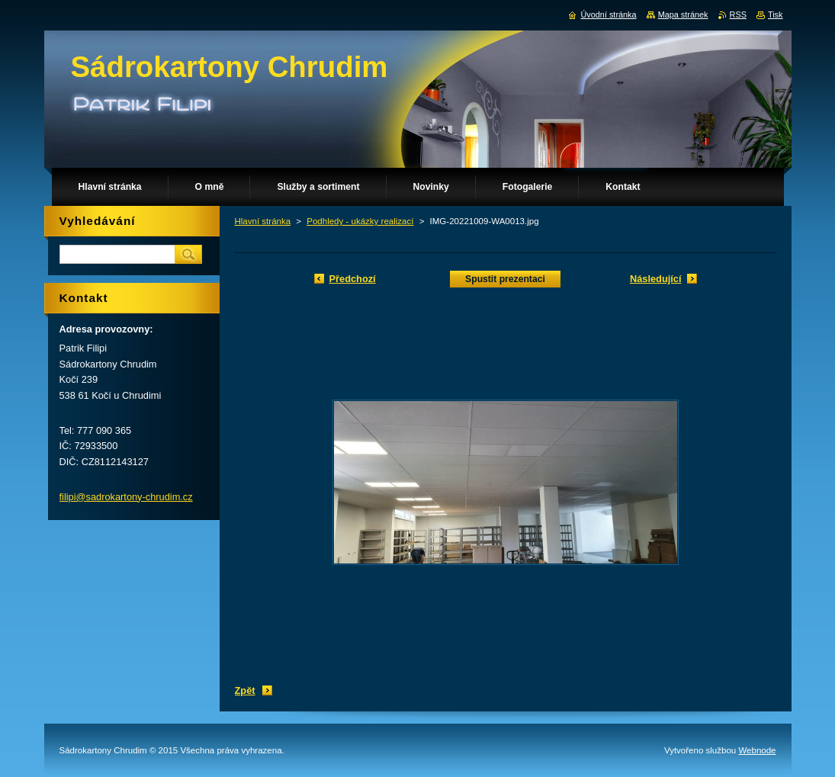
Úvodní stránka (608, 14)
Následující (656, 278)
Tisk (775, 14)
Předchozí (352, 278)
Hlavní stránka (263, 221)
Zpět (245, 690)
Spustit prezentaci (505, 279)
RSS (738, 14)
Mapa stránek (683, 14)
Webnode (757, 750)
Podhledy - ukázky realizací (360, 221)
